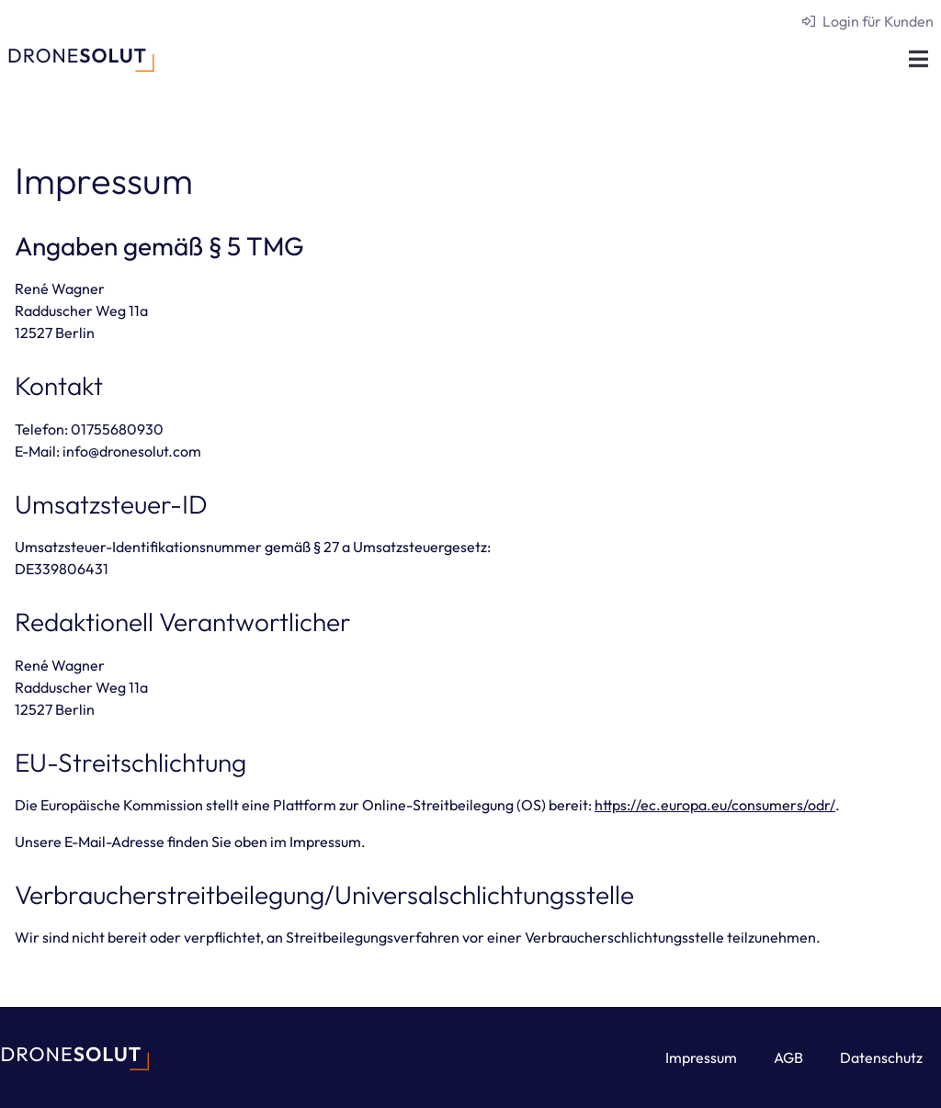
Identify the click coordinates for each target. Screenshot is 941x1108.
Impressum (701, 1057)
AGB (788, 1057)
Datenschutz (881, 1057)
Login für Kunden (878, 21)
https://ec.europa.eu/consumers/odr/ (715, 805)
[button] (918, 58)
